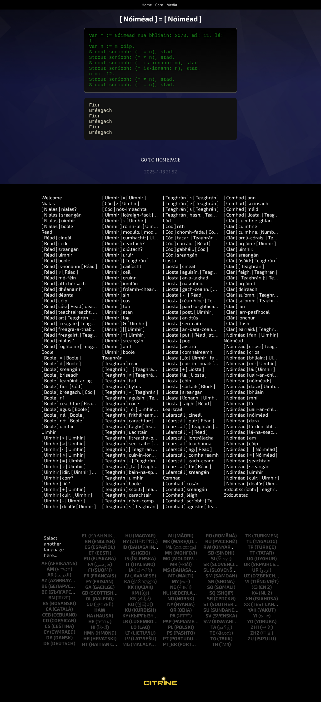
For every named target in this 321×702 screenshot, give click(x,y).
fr (87, 584)
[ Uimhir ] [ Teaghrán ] (125, 269)
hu (128, 544)
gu (89, 613)
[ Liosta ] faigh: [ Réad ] (187, 412)
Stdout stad (236, 503)
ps (170, 641)
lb (125, 630)
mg (126, 653)
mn (168, 561)
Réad (46, 240)
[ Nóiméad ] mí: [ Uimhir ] (250, 372)
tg (213, 647)
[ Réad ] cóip (54, 309)
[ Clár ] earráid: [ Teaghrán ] (253, 338)
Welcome (51, 206)
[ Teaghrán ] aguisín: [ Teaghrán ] (137, 406)
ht (85, 653)
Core (159, 4)
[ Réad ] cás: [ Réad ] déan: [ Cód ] (76, 315)
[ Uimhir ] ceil (116, 280)
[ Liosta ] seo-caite (183, 332)
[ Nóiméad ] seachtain (247, 469)
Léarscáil (172, 418)
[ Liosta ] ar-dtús (180, 326)
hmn (89, 641)
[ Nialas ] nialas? (59, 218)
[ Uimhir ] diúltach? (122, 258)
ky (125, 624)
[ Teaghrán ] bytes (121, 395)
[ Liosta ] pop (177, 349)
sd (211, 561)
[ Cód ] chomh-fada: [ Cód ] (191, 240)
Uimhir (48, 441)
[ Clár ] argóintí (239, 292)
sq (212, 601)
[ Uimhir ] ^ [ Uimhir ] (124, 343)
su (206, 618)
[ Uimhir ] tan (116, 315)
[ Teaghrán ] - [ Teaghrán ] (130, 469)
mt (171, 584)
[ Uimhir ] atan (117, 320)
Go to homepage (161, 169)
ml (169, 556)
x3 (255, 596)
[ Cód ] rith (174, 235)
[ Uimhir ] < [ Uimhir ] (63, 458)
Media (171, 4)
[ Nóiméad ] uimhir (243, 481)
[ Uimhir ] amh (117, 355)
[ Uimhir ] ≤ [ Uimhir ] (63, 463)
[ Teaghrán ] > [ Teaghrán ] (191, 212)
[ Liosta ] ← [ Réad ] (183, 303)
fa (90, 573)
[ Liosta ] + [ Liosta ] (183, 378)
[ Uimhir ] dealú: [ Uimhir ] (68, 515)
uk (247, 573)
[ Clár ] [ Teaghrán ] (244, 275)
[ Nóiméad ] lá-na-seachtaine (255, 441)
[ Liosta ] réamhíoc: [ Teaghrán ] (197, 309)
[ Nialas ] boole (57, 235)
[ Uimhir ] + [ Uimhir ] (63, 498)
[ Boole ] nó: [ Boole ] (63, 429)
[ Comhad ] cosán (181, 492)
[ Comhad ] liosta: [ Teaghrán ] (255, 223)
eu (87, 567)
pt (166, 647)
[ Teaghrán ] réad (120, 372)
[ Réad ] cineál (56, 246)
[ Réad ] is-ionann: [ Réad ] (69, 275)
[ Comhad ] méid (241, 218)
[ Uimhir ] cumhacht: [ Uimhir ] (134, 246)
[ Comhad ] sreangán (185, 498)
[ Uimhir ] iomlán (120, 292)
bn (51, 606)
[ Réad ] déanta (57, 303)
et (91, 561)
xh (249, 607)
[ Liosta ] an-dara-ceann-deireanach (202, 338)
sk (206, 573)
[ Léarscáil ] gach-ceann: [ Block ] (198, 469)
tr (251, 556)
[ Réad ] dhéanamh (61, 298)
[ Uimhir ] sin (115, 303)
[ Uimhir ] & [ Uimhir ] (124, 332)
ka (127, 590)
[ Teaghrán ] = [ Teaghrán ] (130, 378)
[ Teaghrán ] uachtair (124, 441)
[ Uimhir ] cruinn (119, 286)
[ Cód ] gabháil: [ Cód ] (185, 258)
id (124, 556)
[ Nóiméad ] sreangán (247, 475)
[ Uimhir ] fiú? (55, 492)
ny (170, 613)
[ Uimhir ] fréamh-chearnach (133, 298)
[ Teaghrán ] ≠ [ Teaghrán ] (130, 383)
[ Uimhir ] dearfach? (123, 252)
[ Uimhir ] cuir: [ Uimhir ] (66, 503)
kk (131, 596)
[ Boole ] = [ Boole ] (61, 366)
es (87, 556)
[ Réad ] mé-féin (58, 286)
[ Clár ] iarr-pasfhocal (247, 320)
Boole (47, 361)
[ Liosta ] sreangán (183, 401)
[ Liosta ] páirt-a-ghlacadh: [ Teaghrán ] (205, 315)
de (46, 652)
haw (99, 618)
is (127, 567)
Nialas (48, 212)
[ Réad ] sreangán (60, 258)
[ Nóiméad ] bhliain (244, 401)
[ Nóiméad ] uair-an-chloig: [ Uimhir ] (263, 383)
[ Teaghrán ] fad (119, 389)
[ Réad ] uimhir (56, 263)
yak (252, 618)
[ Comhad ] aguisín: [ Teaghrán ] (196, 515)
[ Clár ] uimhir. (238, 258)
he (91, 630)
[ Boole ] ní (52, 406)
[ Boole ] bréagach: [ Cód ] (68, 401)
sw (207, 630)
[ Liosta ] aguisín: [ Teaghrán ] (194, 280)
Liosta (169, 269)
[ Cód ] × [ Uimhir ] (120, 212)
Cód (167, 229)
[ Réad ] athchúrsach (63, 292)
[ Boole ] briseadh (60, 383)
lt (127, 641)
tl (249, 550)
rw (207, 556)
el (84, 544)
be (44, 595)
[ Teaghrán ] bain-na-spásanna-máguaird (147, 481)
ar (50, 583)
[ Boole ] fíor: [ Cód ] (62, 395)
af (44, 572)
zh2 (254, 641)
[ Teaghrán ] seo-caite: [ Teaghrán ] (139, 452)
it (128, 573)
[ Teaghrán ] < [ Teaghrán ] (130, 515)
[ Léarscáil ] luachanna (187, 452)
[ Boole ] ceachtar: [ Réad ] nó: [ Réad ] (81, 412)
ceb (46, 623)
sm (209, 584)
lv (127, 647)
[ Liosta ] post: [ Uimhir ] (188, 320)
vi (247, 590)
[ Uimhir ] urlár (117, 263)
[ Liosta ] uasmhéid (183, 292)
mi (171, 544)
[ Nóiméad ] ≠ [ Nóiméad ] (250, 463)
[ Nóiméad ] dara (241, 429)
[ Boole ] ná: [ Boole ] (63, 423)
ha (90, 624)
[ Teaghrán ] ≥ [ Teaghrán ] (191, 218)
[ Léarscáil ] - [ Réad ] (185, 441)
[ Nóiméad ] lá (238, 412)
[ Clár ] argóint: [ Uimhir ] (250, 252)
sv (208, 624)
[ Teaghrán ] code (120, 412)
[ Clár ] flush (236, 332)
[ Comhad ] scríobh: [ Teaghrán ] (197, 509)
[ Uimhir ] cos (116, 309)
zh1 (255, 636)
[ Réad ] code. (55, 252)
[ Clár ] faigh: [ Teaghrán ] (250, 280)
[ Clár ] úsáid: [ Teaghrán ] (251, 269)
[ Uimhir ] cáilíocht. (122, 275)
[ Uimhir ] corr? (57, 486)
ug (250, 567)
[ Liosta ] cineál (179, 275)
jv (127, 584)
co (46, 629)
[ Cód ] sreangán (180, 263)
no (170, 607)
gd (85, 601)
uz (247, 584)
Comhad (172, 486)
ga (88, 596)
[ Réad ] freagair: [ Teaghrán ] (72, 332)
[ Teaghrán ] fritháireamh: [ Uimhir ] (140, 423)
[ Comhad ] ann (240, 206)
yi (255, 624)
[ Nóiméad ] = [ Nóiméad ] (250, 458)
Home (147, 4)
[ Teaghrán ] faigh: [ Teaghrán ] (135, 435)
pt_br (170, 653)
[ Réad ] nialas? (57, 349)
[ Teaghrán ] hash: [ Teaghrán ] (195, 223)
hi (93, 636)
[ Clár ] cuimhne (240, 235)
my (175, 590)
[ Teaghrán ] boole (121, 492)
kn (133, 607)
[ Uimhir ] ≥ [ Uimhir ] (63, 452)
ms (166, 578)
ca (49, 618)
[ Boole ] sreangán (60, 378)
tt (252, 561)
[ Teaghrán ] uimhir (122, 486)
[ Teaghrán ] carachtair (126, 503)
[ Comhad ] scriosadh (246, 212)
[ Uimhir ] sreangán (122, 349)
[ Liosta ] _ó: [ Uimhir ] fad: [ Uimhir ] (201, 366)
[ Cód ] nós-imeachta (124, 218)
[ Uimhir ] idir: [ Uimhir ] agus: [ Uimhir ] (82, 481)
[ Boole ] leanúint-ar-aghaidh (72, 389)
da (49, 646)
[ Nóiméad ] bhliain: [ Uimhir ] (255, 366)
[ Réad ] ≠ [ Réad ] (59, 280)
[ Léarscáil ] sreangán (186, 481)
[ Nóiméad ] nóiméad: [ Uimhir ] (257, 389)
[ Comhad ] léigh (180, 503)
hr (86, 647)
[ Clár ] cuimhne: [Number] (252, 240)
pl (170, 636)
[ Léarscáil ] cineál (182, 423)
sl (206, 578)
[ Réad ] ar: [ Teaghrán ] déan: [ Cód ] (79, 326)
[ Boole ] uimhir (57, 435)
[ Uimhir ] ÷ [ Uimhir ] (124, 229)
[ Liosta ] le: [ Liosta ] (185, 383)
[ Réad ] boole (55, 269)
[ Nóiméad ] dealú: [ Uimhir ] (253, 492)
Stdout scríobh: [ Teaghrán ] (253, 498)
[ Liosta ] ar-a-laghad (185, 286)
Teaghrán (112, 366)
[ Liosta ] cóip (177, 389)
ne (173, 596)
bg (44, 600)
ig (132, 561)
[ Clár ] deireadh (240, 298)
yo (250, 630)
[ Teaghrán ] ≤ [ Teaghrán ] (191, 206)
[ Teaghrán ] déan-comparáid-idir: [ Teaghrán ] (152, 509)
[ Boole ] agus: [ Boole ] (65, 418)
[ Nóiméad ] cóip (241, 452)
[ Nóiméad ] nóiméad (246, 423)
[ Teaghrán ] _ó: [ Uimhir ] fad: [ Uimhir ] (144, 418)
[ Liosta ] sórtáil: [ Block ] (189, 395)
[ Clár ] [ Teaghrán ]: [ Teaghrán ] (258, 286)
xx (247, 613)
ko (131, 613)
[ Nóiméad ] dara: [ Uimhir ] (252, 395)
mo (167, 567)
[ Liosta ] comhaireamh (187, 361)
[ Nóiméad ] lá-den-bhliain (252, 435)
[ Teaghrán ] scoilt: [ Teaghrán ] (135, 498)
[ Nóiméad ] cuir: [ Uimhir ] (251, 486)
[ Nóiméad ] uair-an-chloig (252, 418)
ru (208, 550)
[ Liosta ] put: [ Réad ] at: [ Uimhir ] (199, 343)
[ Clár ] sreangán (241, 263)
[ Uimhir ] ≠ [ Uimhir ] (63, 475)
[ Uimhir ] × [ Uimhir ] (124, 206)
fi (90, 578)
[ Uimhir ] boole (118, 361)
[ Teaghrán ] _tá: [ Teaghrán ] (132, 475)
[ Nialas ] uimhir (58, 229)
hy (126, 550)
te (212, 641)
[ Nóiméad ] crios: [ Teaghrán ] (255, 355)
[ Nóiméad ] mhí (240, 406)
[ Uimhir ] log (116, 326)
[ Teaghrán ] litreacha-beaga (133, 446)
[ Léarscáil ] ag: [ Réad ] (187, 458)
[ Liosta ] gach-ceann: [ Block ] (195, 298)
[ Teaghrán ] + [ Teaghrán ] (130, 401)
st (206, 613)
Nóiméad (233, 349)
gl (89, 607)
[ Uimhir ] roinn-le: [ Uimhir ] (132, 235)
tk (248, 544)
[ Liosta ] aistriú (179, 355)
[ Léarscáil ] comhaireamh (191, 463)
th (215, 653)
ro (209, 544)
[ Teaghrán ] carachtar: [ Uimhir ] (137, 429)
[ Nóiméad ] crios (242, 361)
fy (88, 590)
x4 (255, 601)
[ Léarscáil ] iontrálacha (188, 446)
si (213, 567)
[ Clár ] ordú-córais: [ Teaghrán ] (257, 246)
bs (46, 612)
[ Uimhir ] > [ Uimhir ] (63, 446)
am (50, 578)
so (210, 596)
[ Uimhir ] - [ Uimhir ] (63, 509)
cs (47, 635)
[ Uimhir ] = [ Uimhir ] (63, 469)
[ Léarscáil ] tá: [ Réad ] (187, 475)
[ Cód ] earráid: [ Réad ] (187, 252)
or (173, 618)
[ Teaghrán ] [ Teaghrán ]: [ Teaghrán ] (142, 458)
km (135, 601)
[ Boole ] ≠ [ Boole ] (61, 372)
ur (255, 578)
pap (167, 630)
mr (173, 573)
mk (166, 550)
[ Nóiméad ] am (240, 446)
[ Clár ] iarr (235, 315)
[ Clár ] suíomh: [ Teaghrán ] (253, 303)
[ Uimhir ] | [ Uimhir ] (123, 338)
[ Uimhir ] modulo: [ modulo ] (132, 240)
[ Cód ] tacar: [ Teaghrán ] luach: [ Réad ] (205, 246)
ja (131, 578)
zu (251, 647)
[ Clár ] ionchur (239, 326)
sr (210, 607)
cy (46, 640)
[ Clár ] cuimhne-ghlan (248, 229)
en (88, 550)
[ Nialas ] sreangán (61, 223)
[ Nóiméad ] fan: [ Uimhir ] (251, 343)
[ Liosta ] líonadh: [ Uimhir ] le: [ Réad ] (203, 406)
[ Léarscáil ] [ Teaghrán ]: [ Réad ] (197, 435)
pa (173, 624)
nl (166, 601)
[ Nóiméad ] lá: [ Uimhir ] (249, 378)
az (44, 589)
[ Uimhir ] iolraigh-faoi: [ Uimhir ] (137, 223)
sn (211, 590)
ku (128, 618)
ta (213, 636)
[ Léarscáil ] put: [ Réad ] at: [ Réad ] (200, 429)
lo (134, 636)
